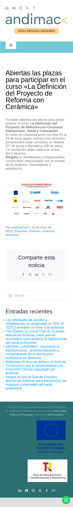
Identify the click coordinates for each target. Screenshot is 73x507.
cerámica (48, 231)
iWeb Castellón (55, 414)
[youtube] (13, 8)
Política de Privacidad (21, 414)
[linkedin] (7, 8)
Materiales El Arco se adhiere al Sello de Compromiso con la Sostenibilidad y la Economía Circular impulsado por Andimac (36, 367)
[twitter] (27, 8)
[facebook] (33, 8)
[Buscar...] (36, 295)
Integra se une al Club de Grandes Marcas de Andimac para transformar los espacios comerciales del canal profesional (36, 382)
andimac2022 (20, 227)
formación (12, 234)
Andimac (34, 231)
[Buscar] (10, 295)
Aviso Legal (59, 411)
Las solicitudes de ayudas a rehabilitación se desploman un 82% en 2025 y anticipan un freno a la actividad (35, 323)
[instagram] (20, 8)
